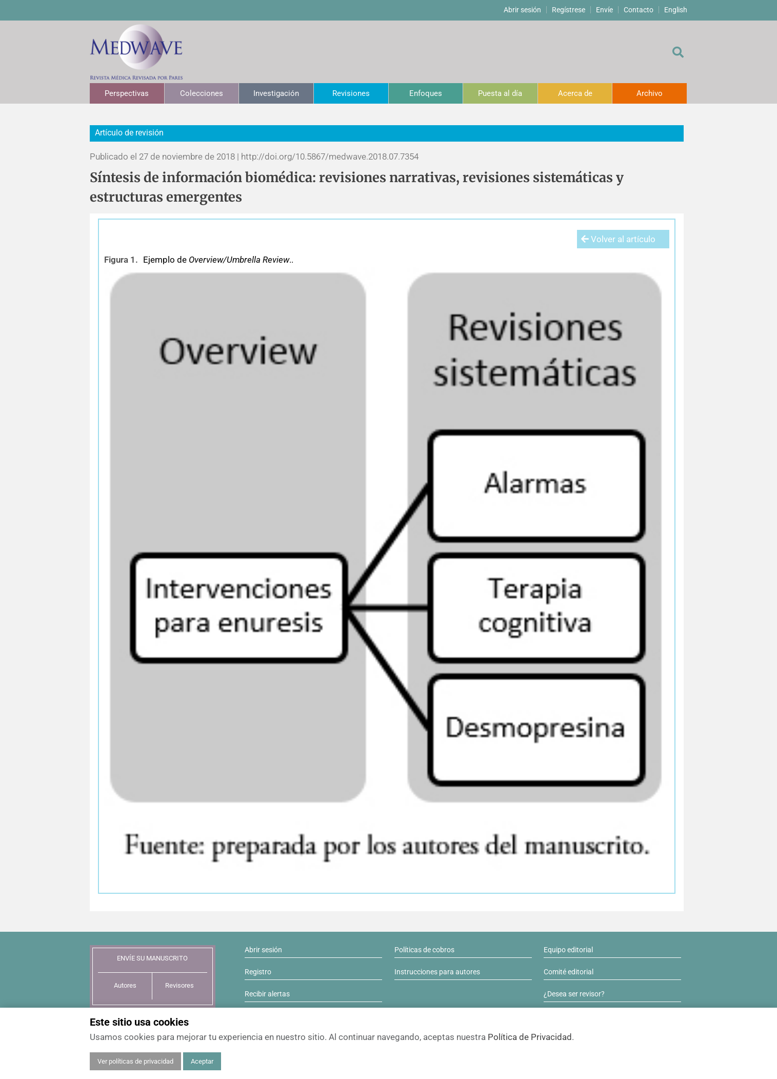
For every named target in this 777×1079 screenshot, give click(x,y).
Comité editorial (568, 972)
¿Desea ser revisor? (574, 994)
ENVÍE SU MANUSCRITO (152, 958)
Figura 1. (121, 259)
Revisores (179, 985)
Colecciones (201, 93)
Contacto (638, 10)
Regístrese (568, 10)
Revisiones (351, 93)
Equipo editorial (568, 950)
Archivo (649, 93)
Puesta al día (500, 93)
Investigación (276, 93)
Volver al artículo (618, 239)
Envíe (604, 10)
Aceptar (202, 1061)
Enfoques (425, 93)
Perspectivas (127, 93)
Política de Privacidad (530, 1037)
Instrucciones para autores (437, 972)
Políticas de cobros (424, 950)
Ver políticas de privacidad (135, 1061)
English (675, 10)
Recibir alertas (267, 994)
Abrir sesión (522, 10)
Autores (125, 985)
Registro (258, 972)
